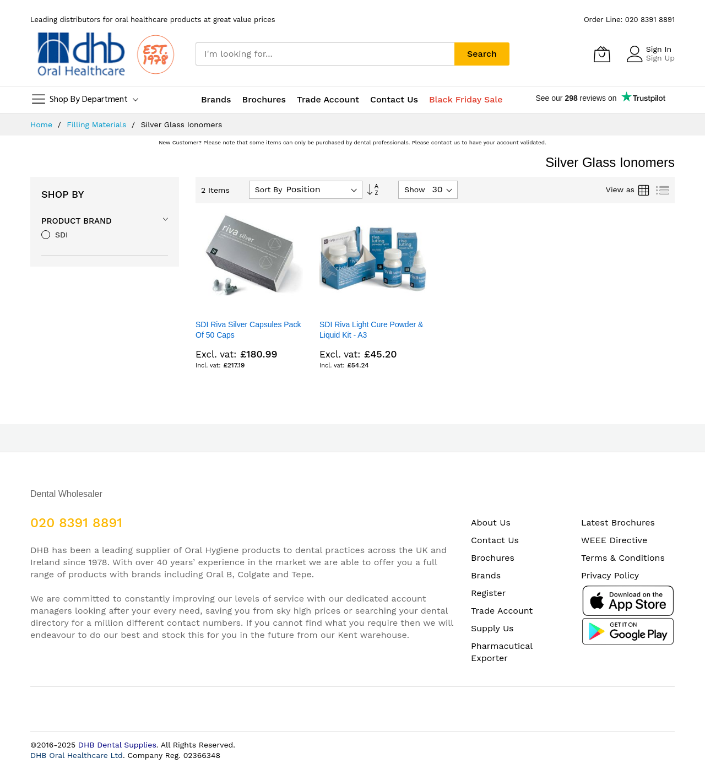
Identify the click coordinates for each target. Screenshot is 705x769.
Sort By (269, 189)
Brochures (492, 558)
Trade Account (502, 610)
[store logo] (104, 54)
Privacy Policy (610, 575)
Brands (486, 575)
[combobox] (325, 54)
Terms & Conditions (623, 558)
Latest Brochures (618, 522)
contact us (445, 142)
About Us (491, 522)
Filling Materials (98, 124)
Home (42, 124)
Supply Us (492, 628)
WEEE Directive (614, 540)
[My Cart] (602, 54)
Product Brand (76, 221)
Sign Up (660, 57)
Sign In (658, 49)
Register (488, 593)
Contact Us (394, 99)
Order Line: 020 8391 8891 (629, 19)
